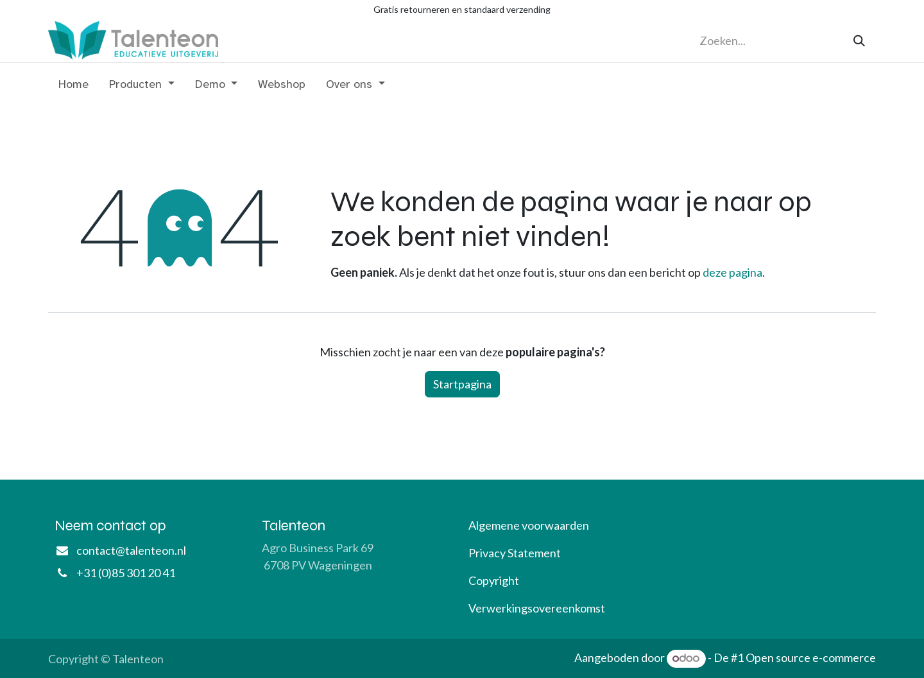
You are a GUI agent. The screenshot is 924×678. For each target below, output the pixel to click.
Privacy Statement (514, 553)
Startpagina (462, 384)
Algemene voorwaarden (528, 525)
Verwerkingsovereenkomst (536, 608)
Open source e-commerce (811, 657)
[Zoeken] (859, 41)
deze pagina (732, 272)
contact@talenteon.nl (131, 550)
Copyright (493, 580)
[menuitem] (73, 87)
